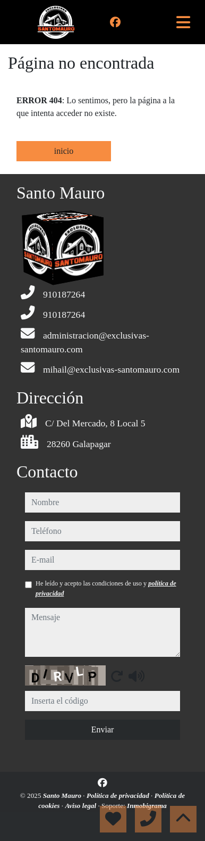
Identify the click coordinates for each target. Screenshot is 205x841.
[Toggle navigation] (183, 22)
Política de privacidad (119, 795)
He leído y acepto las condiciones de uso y (106, 588)
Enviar (102, 729)
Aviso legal (81, 806)
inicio (63, 150)
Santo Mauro (63, 795)
